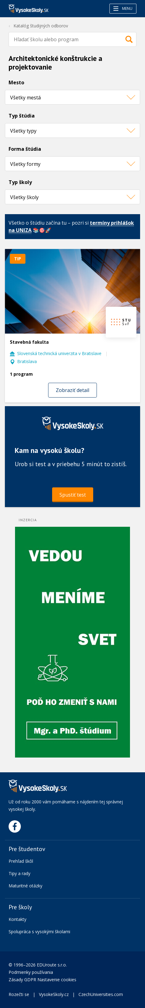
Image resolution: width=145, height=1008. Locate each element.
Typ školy (20, 182)
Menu (122, 8)
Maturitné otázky (25, 886)
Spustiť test (72, 494)
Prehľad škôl (21, 861)
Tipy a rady (19, 873)
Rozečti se (19, 994)
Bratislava (27, 361)
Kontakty (17, 919)
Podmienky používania (31, 972)
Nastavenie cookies (56, 979)
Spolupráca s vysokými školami (39, 931)
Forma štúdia (25, 149)
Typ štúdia (22, 115)
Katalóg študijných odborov (40, 26)
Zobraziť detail (72, 390)
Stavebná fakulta (29, 342)
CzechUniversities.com (100, 994)
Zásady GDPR (22, 979)
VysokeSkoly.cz (54, 994)
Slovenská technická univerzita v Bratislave (59, 353)
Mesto (16, 82)
